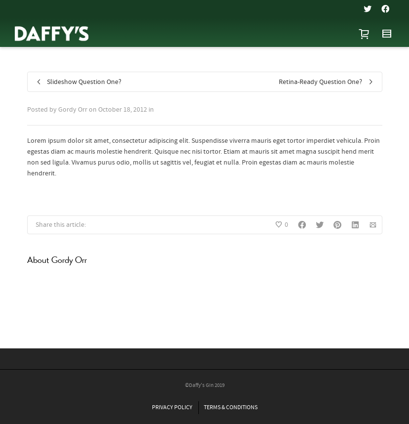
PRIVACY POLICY (172, 407)
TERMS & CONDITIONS (231, 407)
